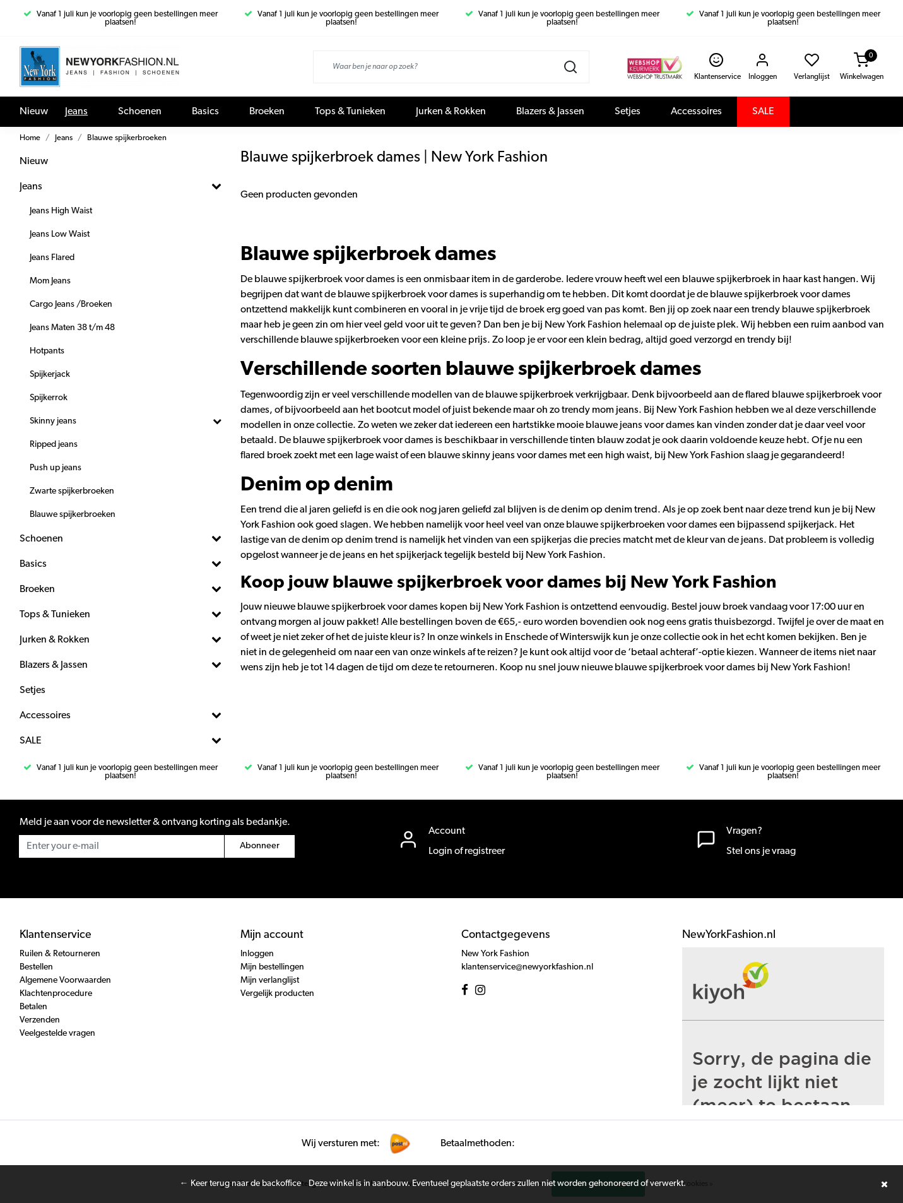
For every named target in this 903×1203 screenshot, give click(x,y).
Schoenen (140, 112)
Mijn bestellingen (272, 967)
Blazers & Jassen (550, 112)
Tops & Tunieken (350, 112)
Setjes (627, 112)
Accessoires (696, 112)
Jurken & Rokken (451, 112)
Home (30, 138)
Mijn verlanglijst (269, 980)
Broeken (267, 112)
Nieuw (34, 112)
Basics (205, 112)
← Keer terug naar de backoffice (240, 1183)
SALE (763, 112)
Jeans (76, 112)
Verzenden (40, 1020)
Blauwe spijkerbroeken (127, 138)
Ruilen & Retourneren (60, 954)
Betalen (33, 1007)
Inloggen (257, 954)
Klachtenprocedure (56, 994)
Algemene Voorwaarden (65, 980)
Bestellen (36, 967)
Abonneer (260, 846)
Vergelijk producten (277, 994)
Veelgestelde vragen (57, 1033)
